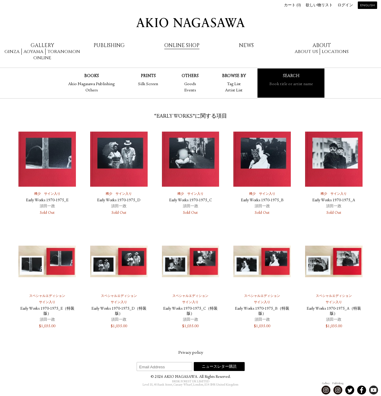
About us (306, 52)
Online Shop (181, 45)
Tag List (234, 84)
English (367, 5)
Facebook (361, 390)
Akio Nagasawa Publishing (91, 84)
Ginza (12, 52)
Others (91, 90)
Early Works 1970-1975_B (262, 200)
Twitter (349, 390)
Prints (148, 76)
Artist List (234, 90)
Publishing (109, 45)
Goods (190, 84)
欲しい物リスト (319, 5)
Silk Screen (148, 84)
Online (42, 58)
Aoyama (33, 52)
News (246, 45)
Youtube (373, 390)
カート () (292, 5)
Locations (335, 52)
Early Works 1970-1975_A (333, 200)
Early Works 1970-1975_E (47, 200)
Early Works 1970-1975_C (190, 200)
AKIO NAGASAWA (190, 22)
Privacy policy (190, 353)
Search (291, 76)
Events (190, 90)
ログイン (345, 5)
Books (91, 76)
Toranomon (63, 52)
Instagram (325, 390)
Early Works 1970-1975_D (118, 200)
